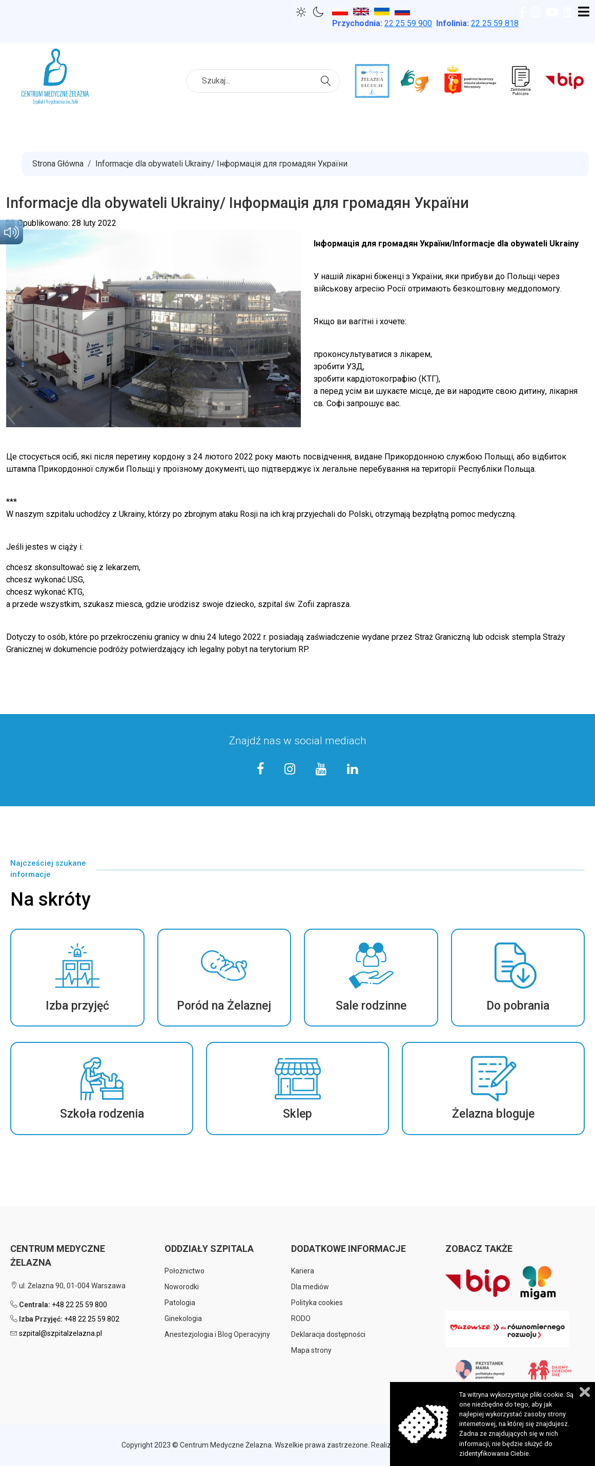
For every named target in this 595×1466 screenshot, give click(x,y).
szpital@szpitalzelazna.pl (60, 1333)
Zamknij (585, 1392)
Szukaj (327, 80)
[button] (77, 978)
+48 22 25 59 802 (91, 1319)
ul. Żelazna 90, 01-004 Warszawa (68, 1286)
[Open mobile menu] (583, 12)
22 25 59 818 (495, 23)
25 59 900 (408, 23)
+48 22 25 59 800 (79, 1305)
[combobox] (263, 81)
